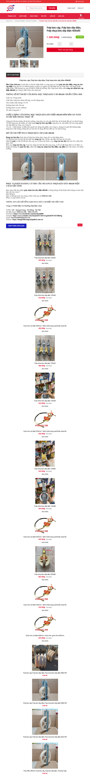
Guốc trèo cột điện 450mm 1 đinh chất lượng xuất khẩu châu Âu (45, 326)
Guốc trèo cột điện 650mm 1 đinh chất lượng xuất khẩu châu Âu (45, 537)
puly (14, 141)
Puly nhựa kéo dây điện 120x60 (45, 258)
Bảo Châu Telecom (13, 84)
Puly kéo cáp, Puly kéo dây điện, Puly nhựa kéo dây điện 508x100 (45, 703)
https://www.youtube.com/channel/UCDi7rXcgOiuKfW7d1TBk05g (37, 216)
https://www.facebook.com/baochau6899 (28, 214)
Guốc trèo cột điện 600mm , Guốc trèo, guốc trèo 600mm (45, 635)
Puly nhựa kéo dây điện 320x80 (45, 574)
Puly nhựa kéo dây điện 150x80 (45, 469)
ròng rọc (38, 139)
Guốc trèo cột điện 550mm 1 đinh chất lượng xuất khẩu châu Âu (45, 431)
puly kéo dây (24, 147)
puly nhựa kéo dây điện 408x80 (35, 190)
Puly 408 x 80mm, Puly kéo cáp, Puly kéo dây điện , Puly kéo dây (45, 771)
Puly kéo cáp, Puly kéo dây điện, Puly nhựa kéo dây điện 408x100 (45, 673)
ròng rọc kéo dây (60, 141)
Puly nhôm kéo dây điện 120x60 (45, 295)
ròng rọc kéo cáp (19, 145)
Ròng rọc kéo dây (12, 137)
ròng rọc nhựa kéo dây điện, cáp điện (51, 147)
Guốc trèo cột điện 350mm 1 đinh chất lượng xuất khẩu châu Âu (45, 605)
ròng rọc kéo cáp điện (43, 123)
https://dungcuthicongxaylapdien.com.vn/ (27, 219)
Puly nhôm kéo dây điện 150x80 (45, 506)
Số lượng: (50, 44)
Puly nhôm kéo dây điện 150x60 (45, 401)
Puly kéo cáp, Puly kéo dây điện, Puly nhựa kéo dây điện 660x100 (45, 737)
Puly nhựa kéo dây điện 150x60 (45, 363)
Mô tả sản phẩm (13, 75)
